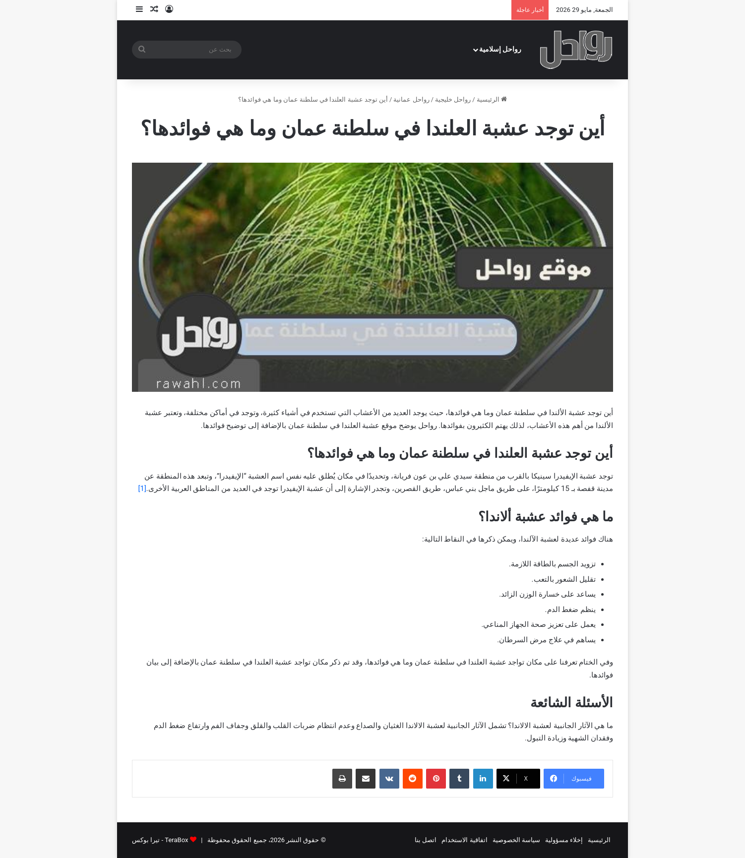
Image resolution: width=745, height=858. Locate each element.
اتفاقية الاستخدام (464, 840)
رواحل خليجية (453, 99)
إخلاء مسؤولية (564, 840)
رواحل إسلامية (500, 49)
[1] (142, 488)
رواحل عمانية (411, 99)
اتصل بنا (425, 840)
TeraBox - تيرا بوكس (160, 840)
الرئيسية (492, 99)
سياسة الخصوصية (516, 840)
